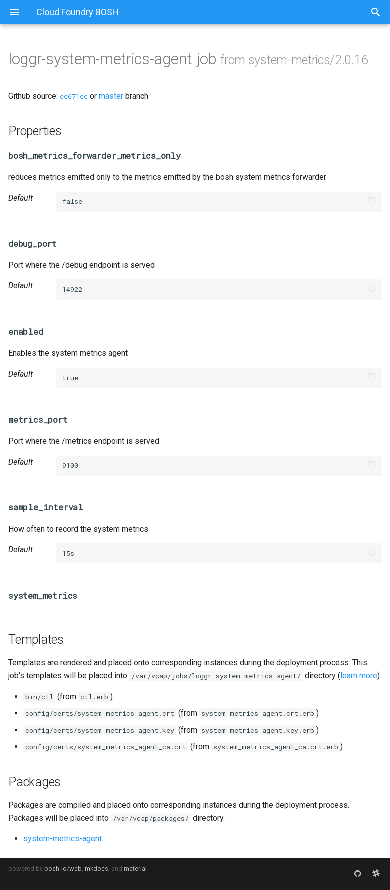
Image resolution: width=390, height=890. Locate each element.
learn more (358, 675)
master (111, 96)
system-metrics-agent (62, 838)
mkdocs (96, 868)
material (135, 868)
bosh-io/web (63, 868)
